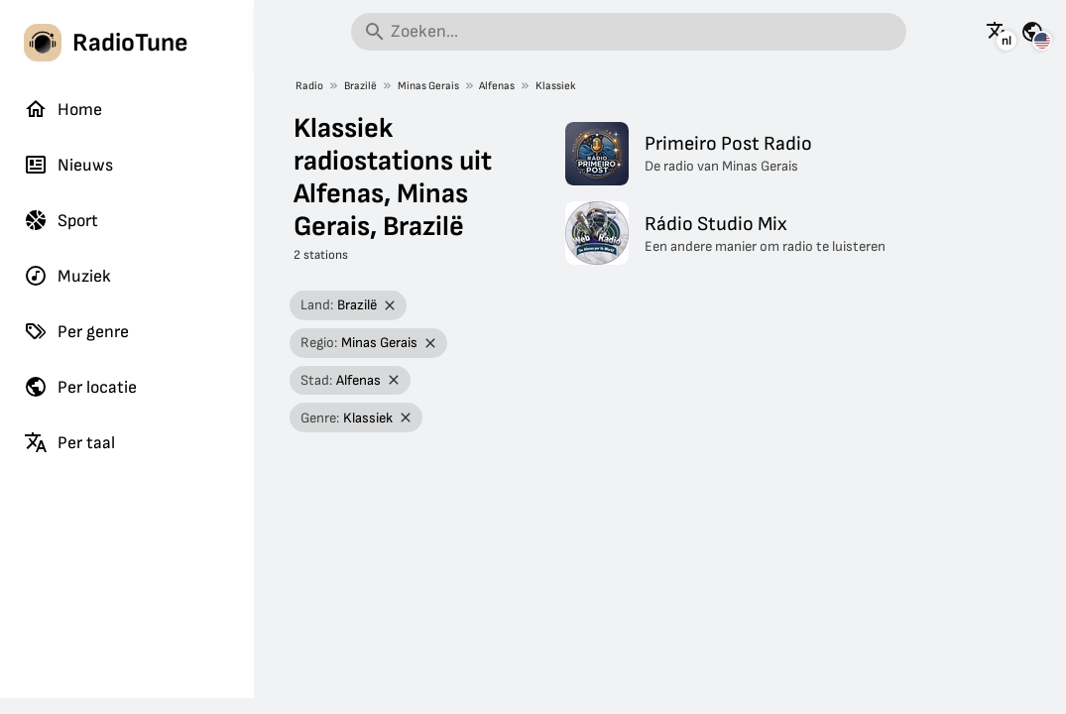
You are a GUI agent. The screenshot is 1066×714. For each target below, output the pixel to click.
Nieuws (68, 165)
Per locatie (80, 387)
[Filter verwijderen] (390, 306)
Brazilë (360, 85)
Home (63, 109)
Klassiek (555, 85)
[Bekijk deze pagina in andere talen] (997, 32)
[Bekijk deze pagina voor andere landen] (1032, 32)
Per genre (76, 331)
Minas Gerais (428, 85)
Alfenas (497, 85)
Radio (309, 85)
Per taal (69, 442)
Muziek (67, 276)
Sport (61, 220)
